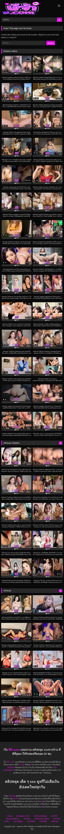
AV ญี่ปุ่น (27, 819)
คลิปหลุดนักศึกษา (13, 819)
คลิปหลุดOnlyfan (40, 816)
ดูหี (41, 801)
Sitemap (55, 821)
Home (9, 816)
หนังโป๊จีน (43, 821)
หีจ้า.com (14, 749)
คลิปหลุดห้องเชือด (42, 819)
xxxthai (22, 765)
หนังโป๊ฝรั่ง (31, 821)
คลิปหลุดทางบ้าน (23, 816)
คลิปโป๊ (16, 799)
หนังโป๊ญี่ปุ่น (18, 821)
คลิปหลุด (10, 767)
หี (31, 765)
